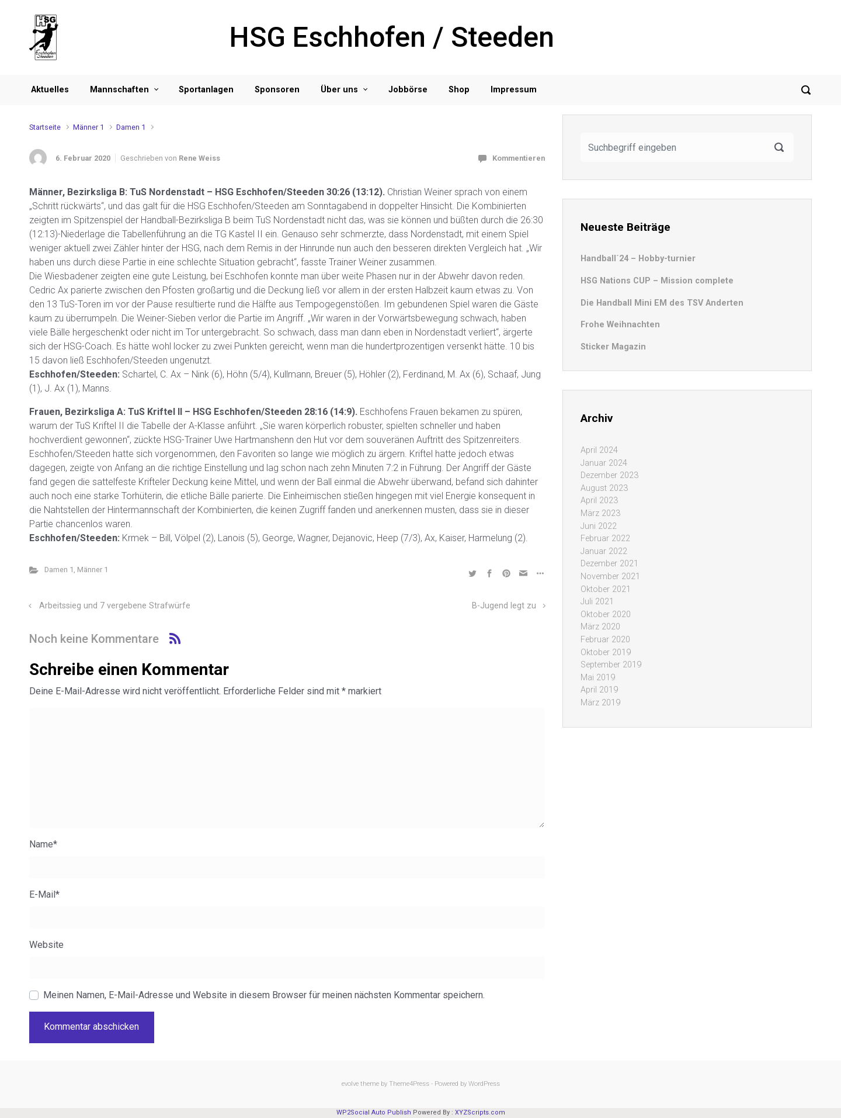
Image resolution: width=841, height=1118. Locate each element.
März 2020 (600, 627)
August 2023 (604, 488)
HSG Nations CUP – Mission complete (657, 281)
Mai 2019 (598, 678)
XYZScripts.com (480, 1112)
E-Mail (44, 894)
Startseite (45, 127)
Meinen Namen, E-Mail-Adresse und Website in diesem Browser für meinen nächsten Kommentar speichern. (264, 995)
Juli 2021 (597, 602)
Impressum (514, 90)
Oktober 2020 (606, 614)
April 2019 (599, 690)
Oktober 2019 (606, 652)
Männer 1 (88, 127)
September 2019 (611, 665)
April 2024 (599, 450)
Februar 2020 (605, 640)
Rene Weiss (199, 158)
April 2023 (599, 501)
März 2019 (600, 703)
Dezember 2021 (609, 564)
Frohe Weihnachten (620, 325)
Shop (459, 90)
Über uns (339, 90)
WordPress (484, 1084)
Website (46, 944)
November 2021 (610, 577)
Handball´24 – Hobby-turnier (638, 259)
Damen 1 (130, 127)
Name (43, 844)
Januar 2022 (604, 551)
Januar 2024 (604, 463)
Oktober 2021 (606, 589)
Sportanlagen (206, 90)
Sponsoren (277, 90)
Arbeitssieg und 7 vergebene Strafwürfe (114, 606)
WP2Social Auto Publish (373, 1112)
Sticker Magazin (613, 347)
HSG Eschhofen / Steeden (392, 37)
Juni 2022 (599, 526)
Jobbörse (408, 90)
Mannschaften (119, 90)
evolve (350, 1084)
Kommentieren (518, 158)
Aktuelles (50, 90)
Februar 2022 (605, 539)
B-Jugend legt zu (504, 606)
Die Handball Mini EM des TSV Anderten (662, 303)
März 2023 (600, 513)
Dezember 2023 (609, 475)
